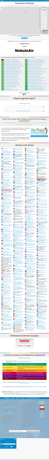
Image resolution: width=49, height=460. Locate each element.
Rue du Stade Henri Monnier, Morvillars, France (36, 68)
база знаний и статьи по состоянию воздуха (10, 422)
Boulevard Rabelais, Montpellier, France (10, 68)
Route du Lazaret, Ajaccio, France (33, 65)
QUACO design (23, 439)
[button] (1, 8)
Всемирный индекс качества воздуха (25, 405)
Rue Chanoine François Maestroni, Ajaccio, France (12, 65)
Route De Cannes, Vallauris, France (33, 70)
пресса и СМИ (5, 418)
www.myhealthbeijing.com (38, 386)
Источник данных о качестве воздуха (9, 428)
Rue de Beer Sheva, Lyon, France (33, 85)
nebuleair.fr (24, 54)
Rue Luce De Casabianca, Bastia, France (10, 85)
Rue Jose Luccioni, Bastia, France (33, 76)
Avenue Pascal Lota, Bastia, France (33, 74)
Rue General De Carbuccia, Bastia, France (34, 77)
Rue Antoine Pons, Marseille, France (9, 59)
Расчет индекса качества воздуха (8, 429)
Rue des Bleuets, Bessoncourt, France (10, 76)
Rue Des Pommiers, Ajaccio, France (9, 80)
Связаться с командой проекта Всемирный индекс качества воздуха (9, 417)
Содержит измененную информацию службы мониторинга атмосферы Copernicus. (28, 431)
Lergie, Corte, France (6, 88)
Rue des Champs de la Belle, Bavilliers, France (11, 71)
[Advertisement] (24, 396)
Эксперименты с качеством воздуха (9, 423)
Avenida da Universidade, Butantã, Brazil (34, 61)
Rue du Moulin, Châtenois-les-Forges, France (11, 64)
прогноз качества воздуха (7, 430)
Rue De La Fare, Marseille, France (33, 79)
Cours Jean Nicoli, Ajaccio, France (33, 67)
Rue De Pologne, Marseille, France (33, 82)
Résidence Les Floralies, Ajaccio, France (10, 79)
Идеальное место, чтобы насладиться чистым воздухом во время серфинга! (28, 438)
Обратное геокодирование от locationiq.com (28, 434)
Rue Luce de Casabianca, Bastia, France (10, 82)
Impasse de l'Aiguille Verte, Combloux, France (35, 89)
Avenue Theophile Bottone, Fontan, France (34, 80)
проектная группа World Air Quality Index (27, 406)
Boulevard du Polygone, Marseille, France (34, 88)
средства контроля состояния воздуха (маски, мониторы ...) (10, 432)
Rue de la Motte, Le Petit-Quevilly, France (10, 61)
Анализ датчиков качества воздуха (9, 424)
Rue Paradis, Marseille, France (8, 86)
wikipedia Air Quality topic (30, 382)
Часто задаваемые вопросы (8, 426)
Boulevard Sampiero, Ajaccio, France (10, 89)
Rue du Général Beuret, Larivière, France (10, 67)
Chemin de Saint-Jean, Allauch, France (10, 83)
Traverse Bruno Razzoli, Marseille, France (34, 59)
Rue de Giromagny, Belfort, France (9, 77)
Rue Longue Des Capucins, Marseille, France (35, 62)
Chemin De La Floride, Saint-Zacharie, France (35, 71)
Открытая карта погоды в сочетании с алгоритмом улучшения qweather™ (27, 426)
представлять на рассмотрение (33, 444)
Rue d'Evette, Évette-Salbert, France (33, 64)
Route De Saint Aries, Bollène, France (33, 73)
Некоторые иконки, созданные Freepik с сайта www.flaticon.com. (28, 433)
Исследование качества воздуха (9, 420)
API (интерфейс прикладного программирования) (7, 434)
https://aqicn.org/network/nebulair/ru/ (24, 36)
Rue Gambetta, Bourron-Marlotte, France (10, 70)
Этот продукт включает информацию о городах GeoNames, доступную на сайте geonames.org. (28, 424)
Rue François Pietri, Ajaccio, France (9, 74)
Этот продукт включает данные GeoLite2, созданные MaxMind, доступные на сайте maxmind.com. (27, 421)
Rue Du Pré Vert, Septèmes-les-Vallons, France (35, 86)
